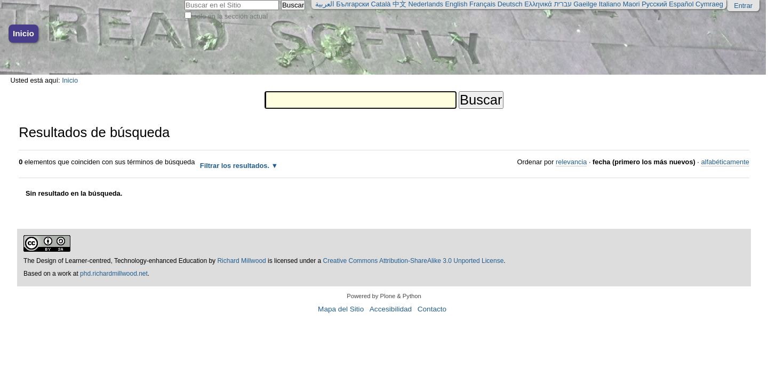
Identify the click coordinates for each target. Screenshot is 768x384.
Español (681, 4)
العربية (324, 4)
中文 (399, 4)
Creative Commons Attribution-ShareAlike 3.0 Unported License (413, 261)
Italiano (610, 4)
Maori (631, 4)
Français (482, 4)
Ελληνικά (537, 4)
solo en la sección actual (231, 16)
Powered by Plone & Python (384, 296)
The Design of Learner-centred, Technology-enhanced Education (116, 261)
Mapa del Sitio (341, 309)
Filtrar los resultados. (234, 166)
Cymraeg (709, 4)
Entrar (743, 6)
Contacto (432, 309)
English (456, 4)
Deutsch (510, 4)
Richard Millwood (241, 261)
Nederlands (426, 4)
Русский (654, 4)
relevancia (571, 162)
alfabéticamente (725, 162)
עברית (562, 4)
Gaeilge (585, 4)
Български (352, 4)
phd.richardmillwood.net (114, 273)
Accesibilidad (391, 309)
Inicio (23, 33)
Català (380, 4)
